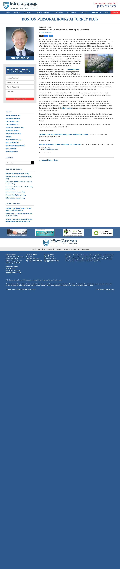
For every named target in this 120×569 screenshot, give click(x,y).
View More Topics (12, 151)
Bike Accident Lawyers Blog (15, 198)
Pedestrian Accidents (15, 127)
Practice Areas (42, 12)
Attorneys (28, 12)
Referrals (96, 12)
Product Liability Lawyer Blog (16, 195)
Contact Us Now (20, 99)
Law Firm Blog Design (105, 289)
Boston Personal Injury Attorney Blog (20, 5)
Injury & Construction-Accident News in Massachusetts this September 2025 (19, 220)
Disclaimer (58, 249)
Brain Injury (48, 148)
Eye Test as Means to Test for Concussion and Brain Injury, (60, 144)
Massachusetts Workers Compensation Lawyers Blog (19, 183)
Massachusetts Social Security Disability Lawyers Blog (19, 188)
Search (32, 162)
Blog (9, 136)
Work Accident (12, 142)
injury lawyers (67, 108)
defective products (13, 139)
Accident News (13, 115)
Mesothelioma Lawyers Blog (15, 192)
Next (56, 160)
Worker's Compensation (15, 145)
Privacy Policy (48, 249)
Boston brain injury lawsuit (51, 149)
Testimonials (58, 12)
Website (17, 12)
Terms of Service (53, 280)
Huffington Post (74, 69)
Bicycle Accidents (13, 133)
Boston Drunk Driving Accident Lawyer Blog (19, 177)
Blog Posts (85, 249)
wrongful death (12, 130)
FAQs (107, 12)
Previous (43, 160)
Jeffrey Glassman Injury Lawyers (26, 289)
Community (84, 12)
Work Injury (11, 148)
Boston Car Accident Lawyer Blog (17, 173)
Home (7, 12)
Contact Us (66, 249)
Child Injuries (12, 124)
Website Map (76, 249)
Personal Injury (13, 118)
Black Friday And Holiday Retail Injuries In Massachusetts (19, 215)
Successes (71, 12)
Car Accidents (12, 121)
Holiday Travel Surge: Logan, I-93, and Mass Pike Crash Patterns (18, 209)
